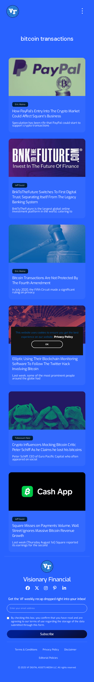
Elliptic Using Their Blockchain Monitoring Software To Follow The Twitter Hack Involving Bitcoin (45, 363)
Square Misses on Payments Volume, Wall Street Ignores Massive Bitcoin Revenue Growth (45, 530)
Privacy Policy (63, 336)
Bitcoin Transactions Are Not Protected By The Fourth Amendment (45, 280)
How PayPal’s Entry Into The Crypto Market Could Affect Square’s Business (46, 114)
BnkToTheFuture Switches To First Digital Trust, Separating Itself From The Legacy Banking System (44, 197)
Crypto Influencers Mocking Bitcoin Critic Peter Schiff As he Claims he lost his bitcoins (47, 447)
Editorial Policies (48, 658)
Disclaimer (70, 649)
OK (47, 344)
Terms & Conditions (26, 649)
